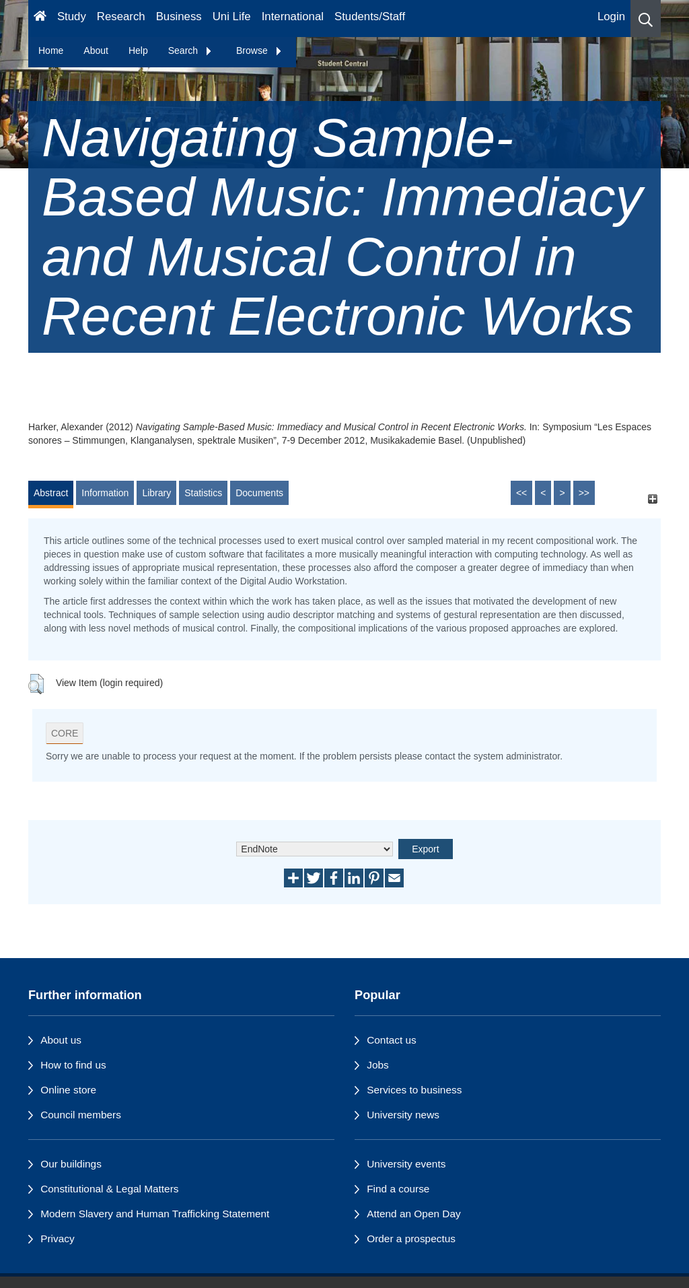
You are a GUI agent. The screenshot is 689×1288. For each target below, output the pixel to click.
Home (50, 50)
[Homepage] (40, 18)
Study (71, 16)
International (293, 16)
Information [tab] (105, 492)
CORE (64, 733)
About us (60, 1040)
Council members (80, 1114)
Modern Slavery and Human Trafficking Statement (154, 1213)
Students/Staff (369, 16)
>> (584, 492)
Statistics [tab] (203, 492)
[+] (652, 499)
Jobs (378, 1065)
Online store (68, 1089)
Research (121, 16)
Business (179, 16)
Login (611, 16)
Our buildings (71, 1164)
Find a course (398, 1188)
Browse (259, 50)
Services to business (414, 1089)
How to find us (73, 1065)
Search (190, 50)
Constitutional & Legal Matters (109, 1188)
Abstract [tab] (51, 492)
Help (138, 50)
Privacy (57, 1238)
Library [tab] (156, 492)
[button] (645, 18)
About (95, 50)
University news (403, 1114)
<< (521, 492)
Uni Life (232, 16)
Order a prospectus (411, 1238)
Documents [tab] (259, 492)
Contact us (391, 1040)
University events (406, 1164)
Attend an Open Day (413, 1213)
